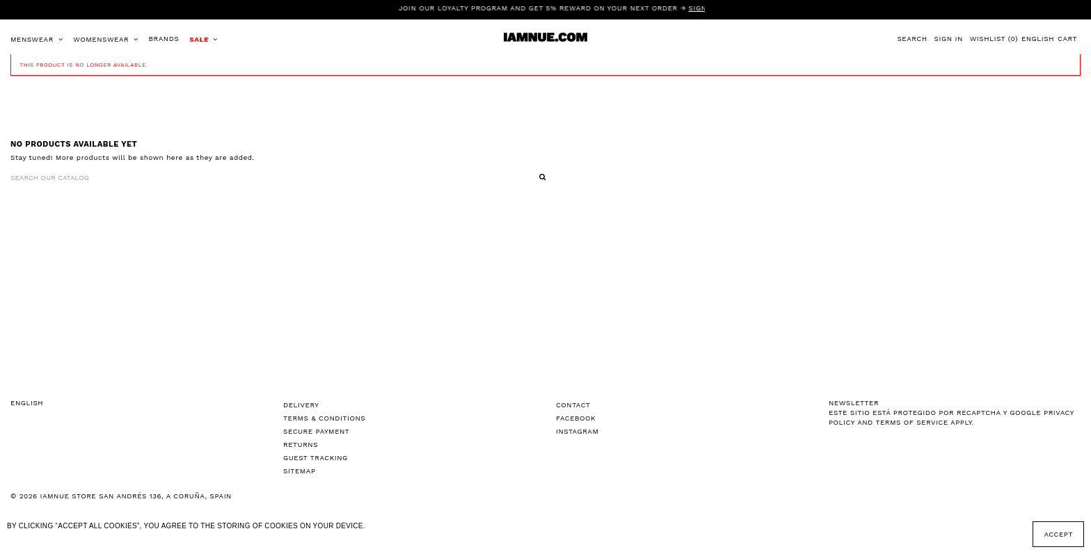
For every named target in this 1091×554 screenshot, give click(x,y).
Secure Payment (316, 431)
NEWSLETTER (854, 403)
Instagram (577, 431)
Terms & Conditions (324, 418)
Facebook (576, 418)
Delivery (301, 405)
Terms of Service (911, 422)
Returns (300, 444)
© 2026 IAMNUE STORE (121, 496)
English (1037, 38)
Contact (573, 405)
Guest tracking (315, 458)
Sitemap (299, 471)
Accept (1058, 534)
